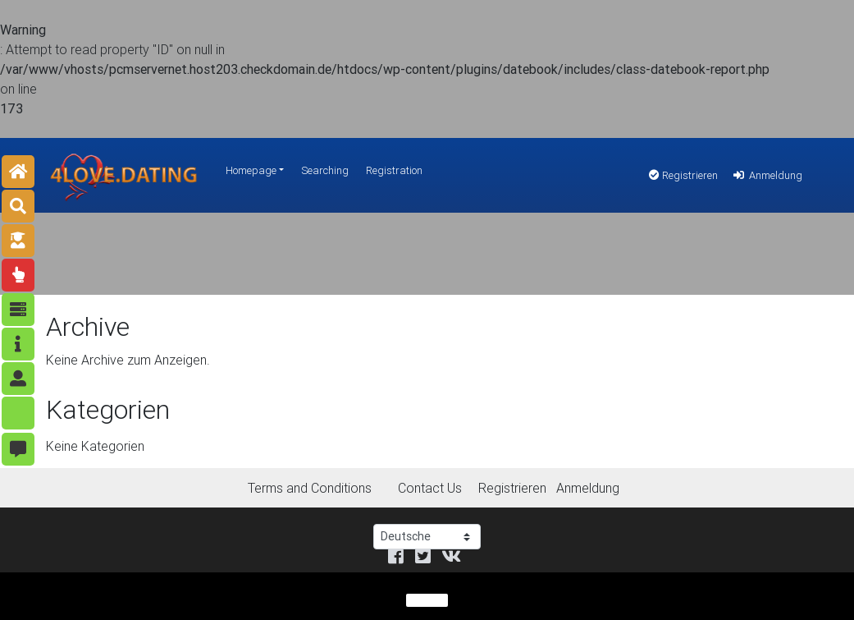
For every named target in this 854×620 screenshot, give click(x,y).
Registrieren (683, 175)
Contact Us (430, 488)
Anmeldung (766, 175)
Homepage (251, 170)
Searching (325, 170)
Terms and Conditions (310, 488)
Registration (394, 170)
